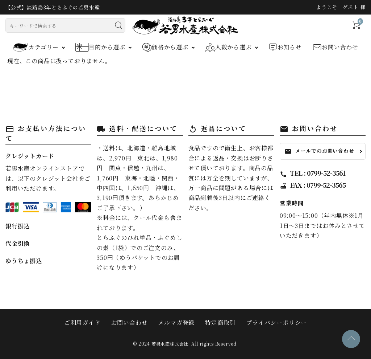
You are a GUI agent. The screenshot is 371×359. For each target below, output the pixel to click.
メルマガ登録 (176, 322)
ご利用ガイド (82, 322)
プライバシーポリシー (276, 322)
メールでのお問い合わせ (319, 151)
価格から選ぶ (165, 47)
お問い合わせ (335, 47)
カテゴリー (36, 47)
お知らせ (285, 47)
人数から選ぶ (228, 47)
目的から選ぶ (100, 47)
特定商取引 (220, 322)
